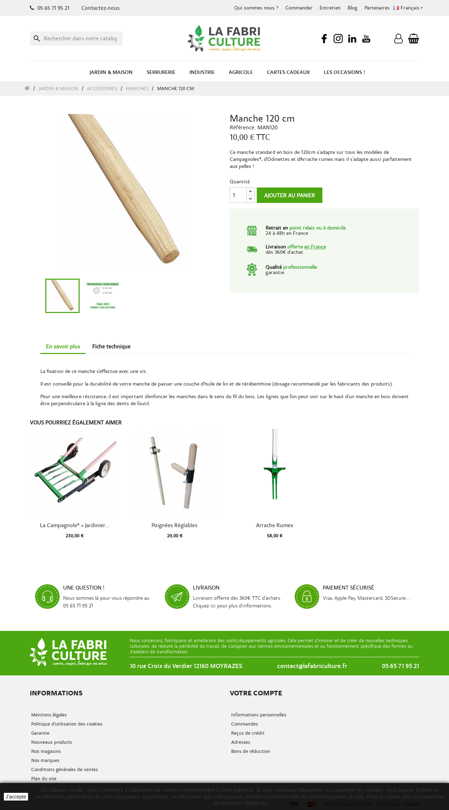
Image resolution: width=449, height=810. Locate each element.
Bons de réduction (250, 751)
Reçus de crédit (247, 733)
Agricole (241, 72)
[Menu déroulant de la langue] (408, 8)
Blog (352, 8)
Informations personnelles (258, 715)
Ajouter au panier (289, 195)
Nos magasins (45, 751)
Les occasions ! (344, 72)
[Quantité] (238, 195)
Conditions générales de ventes (64, 769)
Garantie (39, 733)
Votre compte (256, 693)
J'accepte (16, 796)
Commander (299, 8)
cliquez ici (255, 803)
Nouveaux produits (51, 742)
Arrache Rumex (274, 525)
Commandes (244, 724)
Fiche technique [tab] (111, 346)
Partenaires (377, 8)
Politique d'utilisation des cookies (66, 724)
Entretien (330, 8)
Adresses (240, 742)
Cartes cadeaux (288, 72)
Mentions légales (48, 715)
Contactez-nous (100, 8)
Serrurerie (161, 72)
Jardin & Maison (111, 72)
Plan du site (43, 779)
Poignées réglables (174, 525)
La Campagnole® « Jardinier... (74, 525)
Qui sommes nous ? (256, 8)
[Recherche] (76, 39)
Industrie (202, 72)
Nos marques (44, 760)
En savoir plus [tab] (63, 346)
